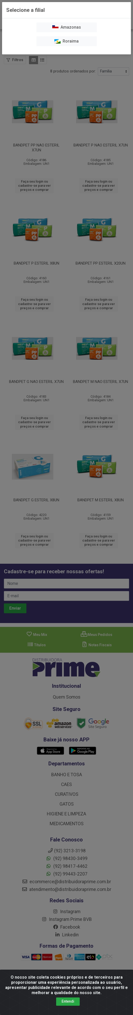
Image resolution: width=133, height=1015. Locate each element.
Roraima (66, 41)
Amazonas (66, 27)
